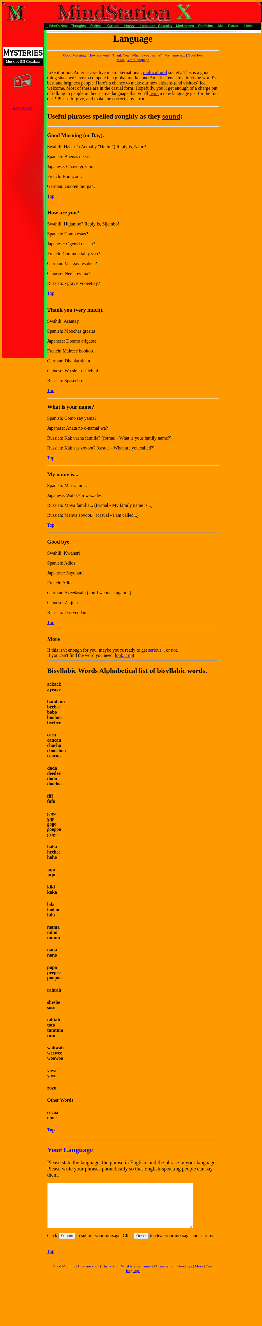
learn (154, 93)
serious (154, 650)
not (174, 650)
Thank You (120, 55)
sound (171, 116)
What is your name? (146, 55)
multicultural (155, 72)
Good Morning (64, 1275)
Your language (138, 60)
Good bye (195, 55)
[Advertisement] (237, 51)
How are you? (98, 55)
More (120, 60)
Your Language (70, 1150)
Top (50, 196)
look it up (124, 655)
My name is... (174, 55)
